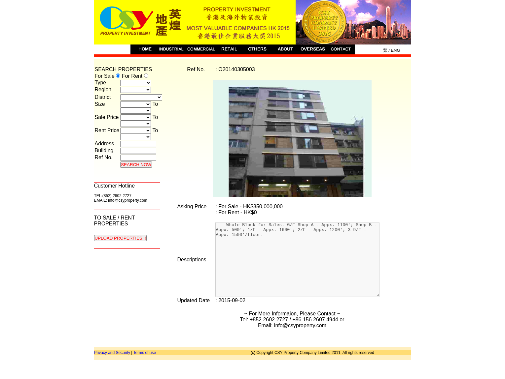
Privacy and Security (112, 367)
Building (104, 150)
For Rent (135, 76)
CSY (252, 22)
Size (100, 104)
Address (104, 143)
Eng (395, 50)
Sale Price (107, 117)
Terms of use (144, 367)
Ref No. (104, 157)
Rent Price (107, 130)
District (103, 97)
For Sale (108, 76)
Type (100, 82)
